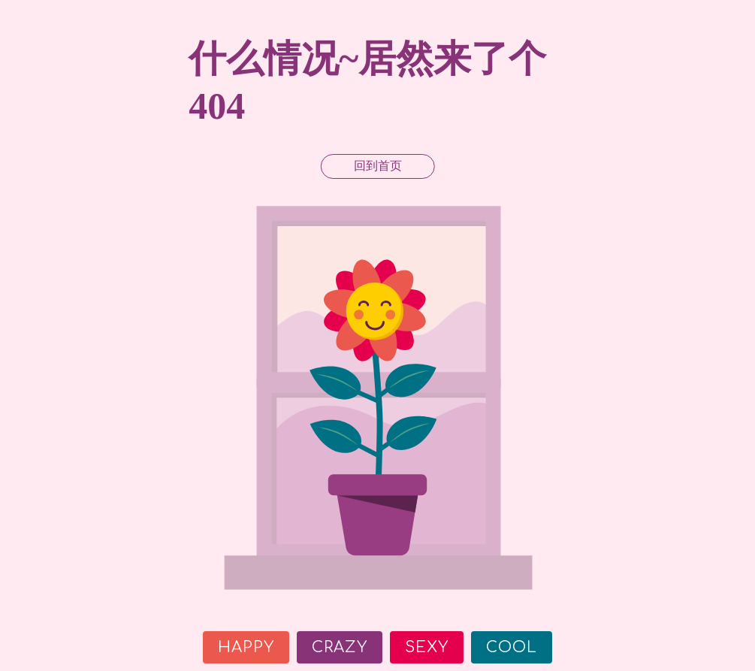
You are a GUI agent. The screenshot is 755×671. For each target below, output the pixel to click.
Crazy (339, 647)
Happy (246, 647)
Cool (511, 647)
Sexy (426, 647)
